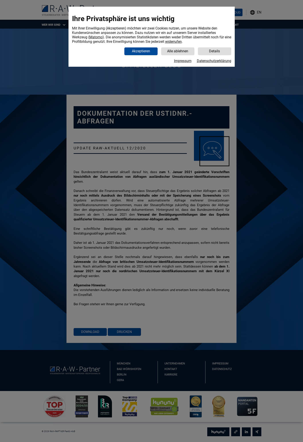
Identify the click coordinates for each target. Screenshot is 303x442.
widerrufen (173, 41)
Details (214, 51)
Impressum (183, 61)
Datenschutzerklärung (214, 61)
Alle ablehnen (177, 51)
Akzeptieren (141, 51)
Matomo (96, 37)
